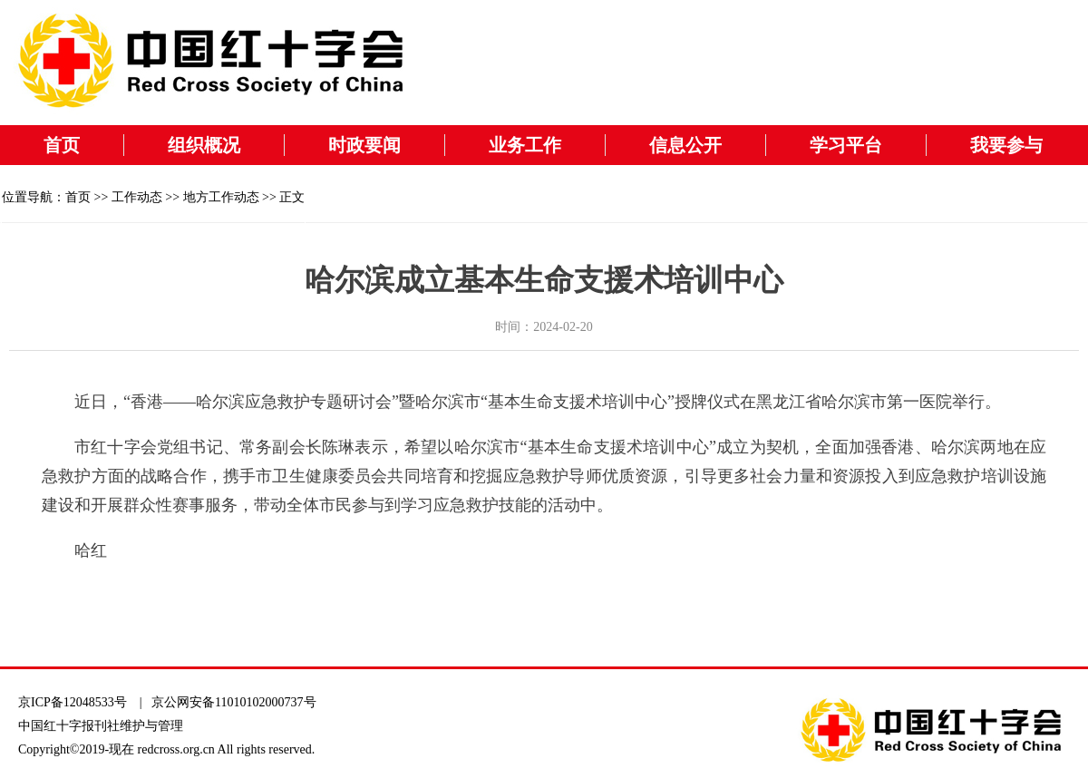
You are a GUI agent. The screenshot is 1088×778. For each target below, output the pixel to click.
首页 (62, 145)
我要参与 (1006, 145)
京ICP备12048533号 (72, 702)
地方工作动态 (221, 197)
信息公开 (685, 145)
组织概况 (204, 145)
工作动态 (137, 197)
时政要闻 (364, 145)
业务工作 (525, 145)
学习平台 (846, 145)
